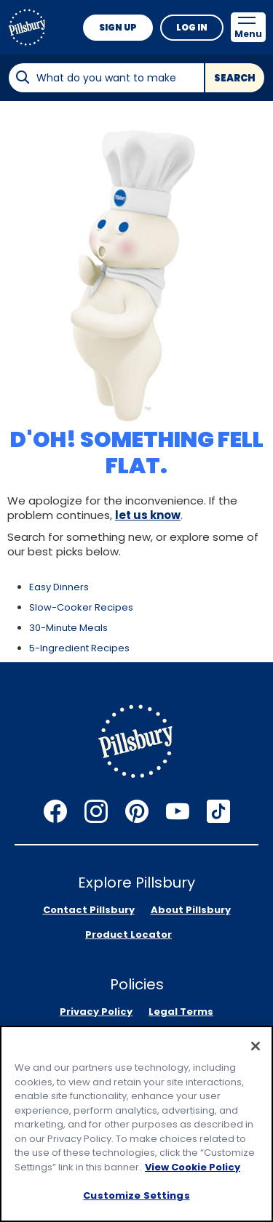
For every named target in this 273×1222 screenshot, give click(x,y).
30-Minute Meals (68, 628)
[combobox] (106, 78)
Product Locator (128, 934)
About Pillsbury (191, 910)
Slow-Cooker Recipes (81, 607)
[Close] (256, 1046)
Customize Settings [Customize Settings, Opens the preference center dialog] (136, 1195)
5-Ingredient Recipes (79, 648)
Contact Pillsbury (89, 910)
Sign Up (118, 27)
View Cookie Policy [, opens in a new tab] (192, 1167)
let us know (148, 515)
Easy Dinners (59, 587)
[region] (136, 1124)
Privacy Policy (96, 1011)
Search (235, 78)
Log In (191, 27)
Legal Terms (181, 1011)
